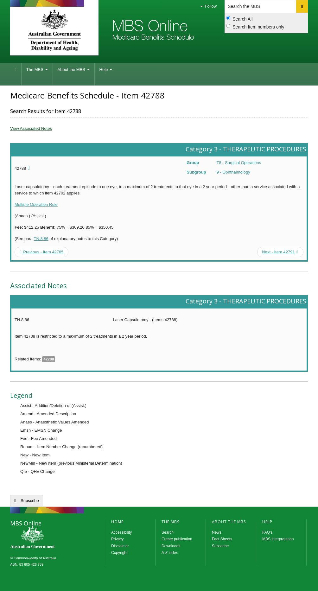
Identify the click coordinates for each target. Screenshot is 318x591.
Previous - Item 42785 (42, 252)
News (216, 532)
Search (168, 532)
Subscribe (30, 500)
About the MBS (74, 69)
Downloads (171, 546)
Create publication (177, 539)
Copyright (119, 552)
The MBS (37, 69)
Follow (208, 6)
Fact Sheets (222, 539)
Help (105, 69)
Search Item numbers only (255, 26)
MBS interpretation (278, 539)
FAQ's (267, 532)
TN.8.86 (41, 238)
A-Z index (170, 552)
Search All (239, 19)
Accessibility (121, 532)
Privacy (117, 539)
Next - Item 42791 (280, 252)
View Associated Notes (31, 128)
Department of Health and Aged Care (54, 30)
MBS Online (49, 538)
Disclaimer (120, 546)
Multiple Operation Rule (36, 204)
